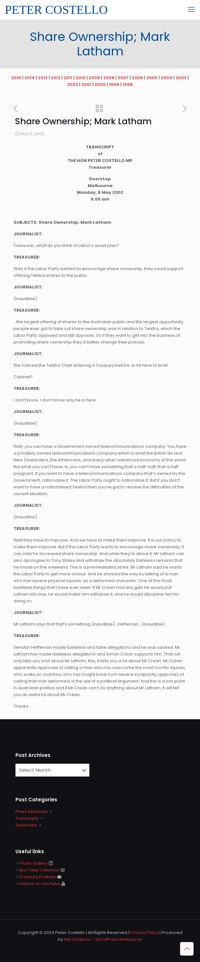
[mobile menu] (191, 9)
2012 (55, 78)
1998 (128, 84)
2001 (86, 84)
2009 (94, 78)
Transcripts (27, 818)
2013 (43, 78)
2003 (181, 78)
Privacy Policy (144, 932)
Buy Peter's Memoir (39, 870)
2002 (72, 84)
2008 (108, 78)
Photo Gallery (34, 863)
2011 (68, 78)
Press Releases (31, 811)
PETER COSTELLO (56, 9)
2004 (166, 78)
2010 (81, 78)
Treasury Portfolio (38, 877)
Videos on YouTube (40, 884)
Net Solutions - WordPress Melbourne (103, 939)
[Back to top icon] (187, 949)
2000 (100, 84)
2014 (29, 78)
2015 (16, 78)
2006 (137, 78)
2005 (152, 78)
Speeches (26, 825)
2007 (123, 78)
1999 (114, 84)
